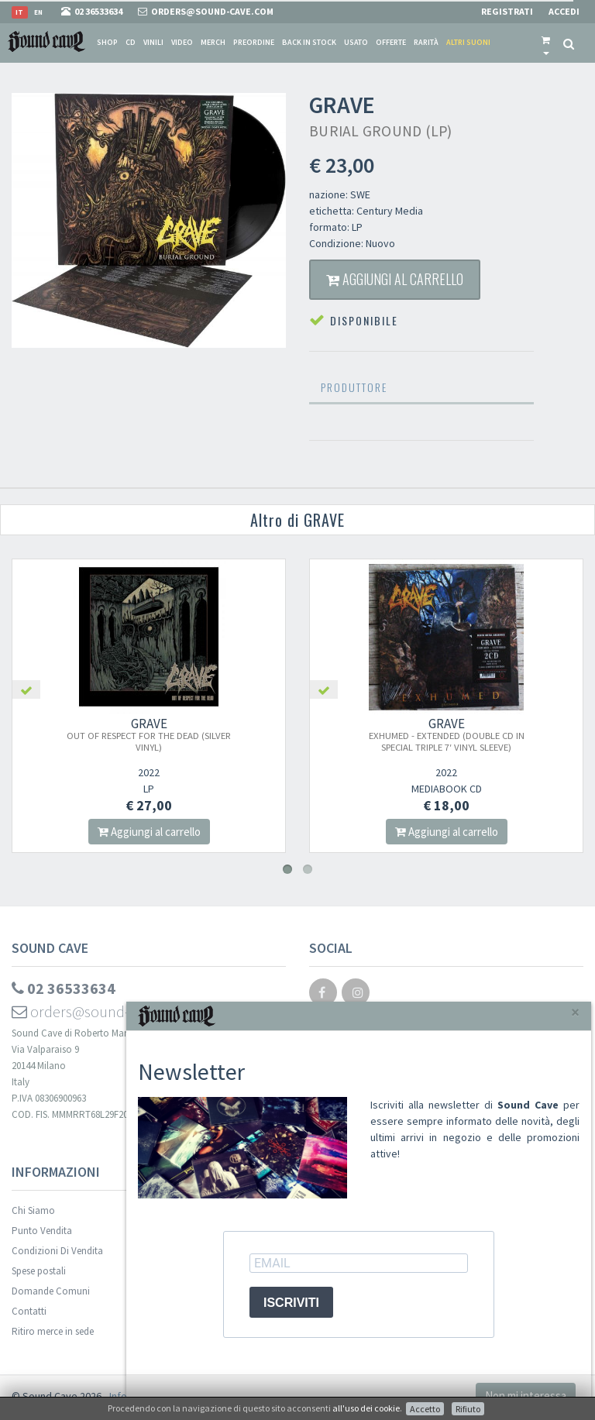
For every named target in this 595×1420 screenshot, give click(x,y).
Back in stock (309, 42)
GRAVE (165, 734)
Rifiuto (468, 1409)
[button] (546, 42)
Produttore (354, 387)
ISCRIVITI (291, 1302)
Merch (213, 42)
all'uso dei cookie (366, 1408)
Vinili (153, 42)
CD (131, 42)
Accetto (425, 1409)
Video (182, 42)
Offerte (391, 42)
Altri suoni (468, 42)
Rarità (426, 42)
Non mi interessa (525, 1395)
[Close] (575, 1012)
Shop (107, 42)
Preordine (253, 42)
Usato (356, 42)
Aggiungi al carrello (394, 279)
